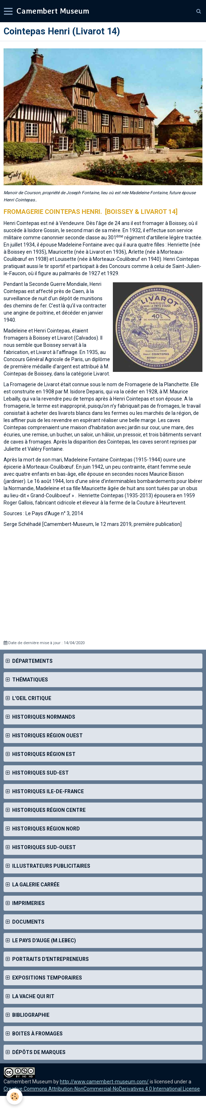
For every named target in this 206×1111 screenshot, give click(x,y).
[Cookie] (14, 1096)
